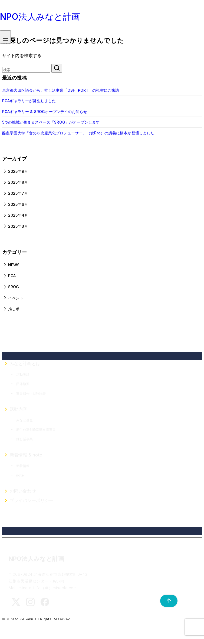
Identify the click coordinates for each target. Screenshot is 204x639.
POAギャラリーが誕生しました (29, 100)
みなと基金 (24, 420)
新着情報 (22, 466)
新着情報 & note (26, 455)
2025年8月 (18, 182)
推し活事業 (24, 439)
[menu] (5, 37)
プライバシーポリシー (32, 500)
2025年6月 (18, 204)
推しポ (13, 308)
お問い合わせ (23, 491)
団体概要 (22, 384)
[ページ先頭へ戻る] (166, 601)
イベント (16, 298)
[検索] (26, 70)
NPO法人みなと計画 (40, 16)
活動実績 (22, 374)
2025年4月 (18, 215)
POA (12, 275)
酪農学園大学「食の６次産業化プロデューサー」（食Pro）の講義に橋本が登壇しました (78, 133)
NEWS (14, 265)
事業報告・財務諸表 (31, 394)
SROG (13, 286)
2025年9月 (18, 171)
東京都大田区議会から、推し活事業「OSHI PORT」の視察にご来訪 (60, 90)
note (20, 475)
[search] (56, 68)
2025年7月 (18, 193)
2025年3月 (18, 226)
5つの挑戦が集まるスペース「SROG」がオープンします (51, 122)
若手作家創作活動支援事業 (36, 430)
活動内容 (18, 409)
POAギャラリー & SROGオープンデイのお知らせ (44, 111)
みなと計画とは (25, 363)
